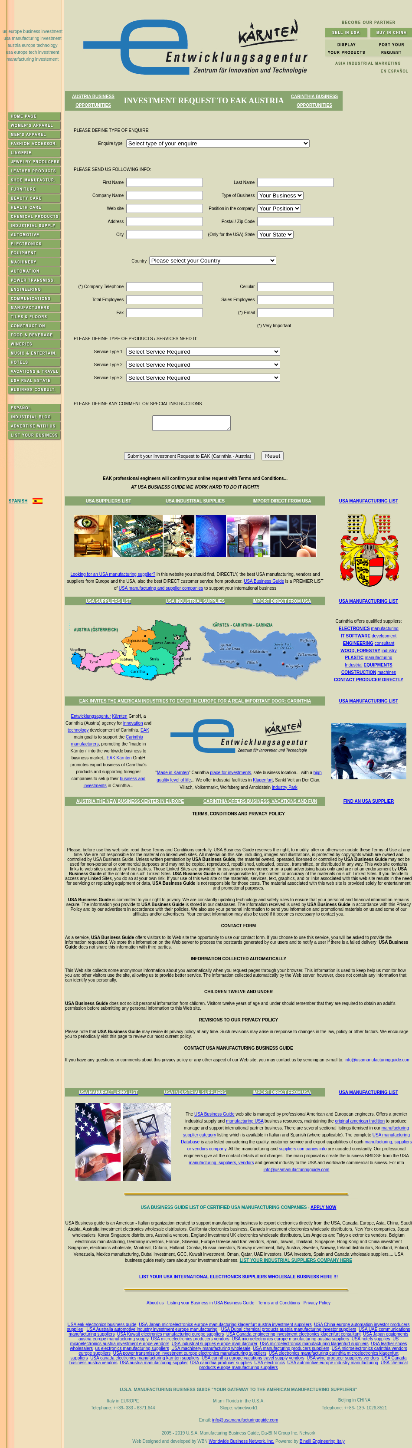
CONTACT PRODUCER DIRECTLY (368, 679)
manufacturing (385, 628)
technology (78, 730)
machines (386, 672)
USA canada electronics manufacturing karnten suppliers (144, 1358)
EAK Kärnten (119, 757)
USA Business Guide (264, 581)
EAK (145, 730)
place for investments (230, 772)
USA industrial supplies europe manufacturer (215, 1343)
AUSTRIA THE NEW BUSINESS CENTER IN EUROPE (130, 801)
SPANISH (18, 501)
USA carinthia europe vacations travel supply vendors (253, 1358)
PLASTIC (354, 657)
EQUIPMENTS (378, 665)
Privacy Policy (317, 1302)
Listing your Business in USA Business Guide (211, 1302)
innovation (133, 723)
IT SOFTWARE (355, 636)
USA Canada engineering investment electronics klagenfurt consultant (293, 1334)
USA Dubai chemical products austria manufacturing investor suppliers (288, 1329)
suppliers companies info (303, 1148)
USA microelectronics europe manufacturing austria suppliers (290, 1338)
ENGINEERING (358, 643)
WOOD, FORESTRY (360, 650)
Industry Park (285, 787)
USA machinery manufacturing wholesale (210, 1348)
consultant (385, 643)
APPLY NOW (323, 1207)
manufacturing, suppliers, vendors (221, 1162)
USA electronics (269, 1362)
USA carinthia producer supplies (221, 1362)
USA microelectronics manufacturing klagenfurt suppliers (314, 1343)
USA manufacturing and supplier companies (161, 588)
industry (389, 650)
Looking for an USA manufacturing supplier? (113, 574)
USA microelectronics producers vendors (190, 1338)
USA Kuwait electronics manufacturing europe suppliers (170, 1334)
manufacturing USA (244, 1121)
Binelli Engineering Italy (322, 1441)
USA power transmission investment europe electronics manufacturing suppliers (190, 1353)
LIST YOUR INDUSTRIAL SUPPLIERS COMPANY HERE (296, 1260)
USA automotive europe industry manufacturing (333, 1362)
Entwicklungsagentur (91, 716)
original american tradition (360, 1121)
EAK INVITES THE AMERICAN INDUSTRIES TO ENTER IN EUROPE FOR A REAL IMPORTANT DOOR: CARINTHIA (195, 701)
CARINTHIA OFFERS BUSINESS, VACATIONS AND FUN (260, 801)
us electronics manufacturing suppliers (132, 1348)
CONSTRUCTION (358, 672)
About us (155, 1302)
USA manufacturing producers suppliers (291, 1348)
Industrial (354, 665)
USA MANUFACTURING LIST (368, 501)
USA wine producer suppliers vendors (343, 1358)
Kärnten (120, 716)
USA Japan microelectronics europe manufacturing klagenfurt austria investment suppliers (225, 1324)
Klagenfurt (263, 780)
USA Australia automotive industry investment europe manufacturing (152, 1329)
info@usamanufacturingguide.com (378, 1059)
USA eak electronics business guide (102, 1324)
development (384, 636)
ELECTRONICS (354, 628)
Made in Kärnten (173, 772)
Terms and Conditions (279, 1302)
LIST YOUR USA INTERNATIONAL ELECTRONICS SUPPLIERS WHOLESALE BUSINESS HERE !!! (238, 1276)
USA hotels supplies (371, 1338)
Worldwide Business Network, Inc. (241, 1441)
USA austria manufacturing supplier (154, 1362)
